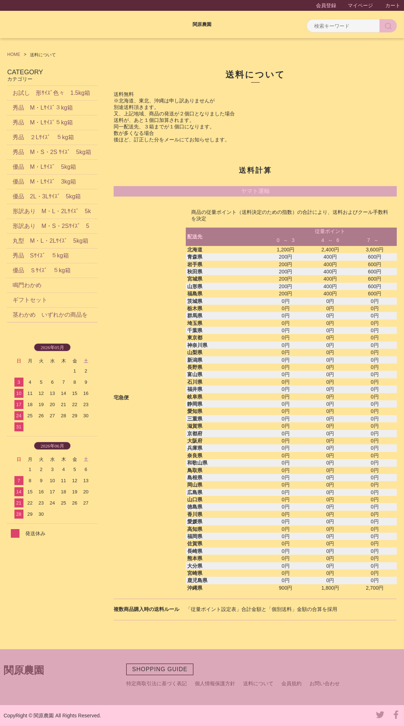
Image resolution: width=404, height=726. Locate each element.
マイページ (360, 5)
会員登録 (326, 5)
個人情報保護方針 (215, 683)
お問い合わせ (324, 683)
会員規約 (291, 683)
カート (392, 5)
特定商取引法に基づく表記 (156, 683)
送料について (258, 683)
